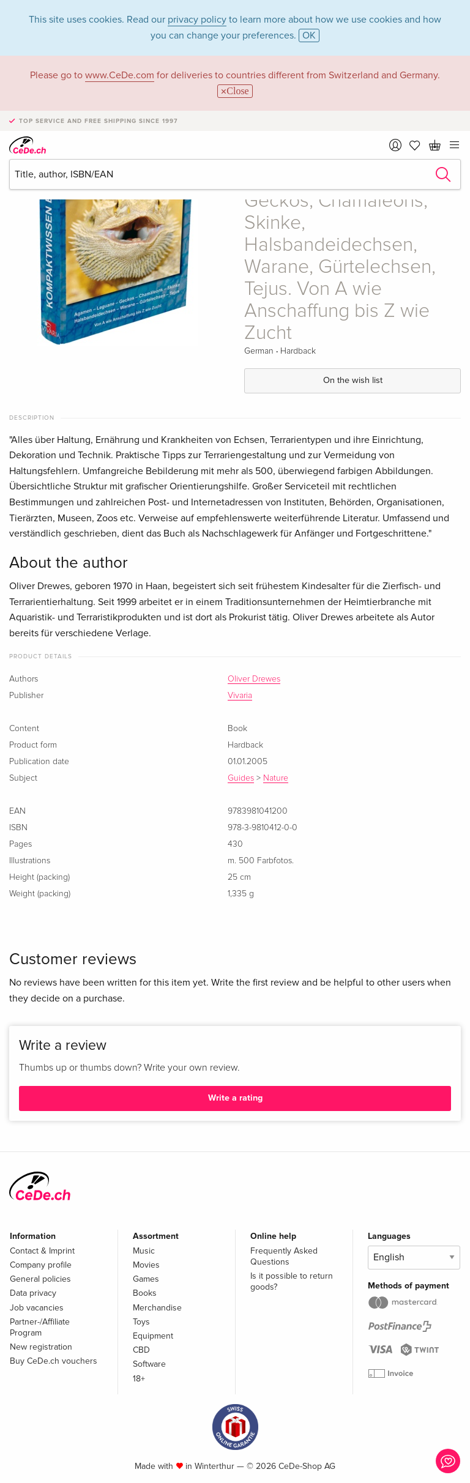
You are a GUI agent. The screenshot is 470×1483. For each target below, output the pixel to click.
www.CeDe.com (119, 75)
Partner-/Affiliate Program (40, 1327)
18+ (139, 1378)
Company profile (41, 1265)
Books (145, 1293)
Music (144, 1251)
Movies (146, 1265)
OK (309, 35)
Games (146, 1279)
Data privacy (33, 1293)
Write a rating (235, 1098)
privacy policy (197, 19)
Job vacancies (37, 1308)
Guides (241, 778)
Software (149, 1364)
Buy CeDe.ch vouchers (53, 1361)
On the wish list (352, 380)
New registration (41, 1347)
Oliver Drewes (254, 679)
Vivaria (240, 695)
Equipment (153, 1336)
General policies (40, 1279)
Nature (275, 778)
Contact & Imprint (42, 1251)
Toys (141, 1322)
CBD (141, 1350)
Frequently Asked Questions (284, 1256)
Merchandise (157, 1308)
